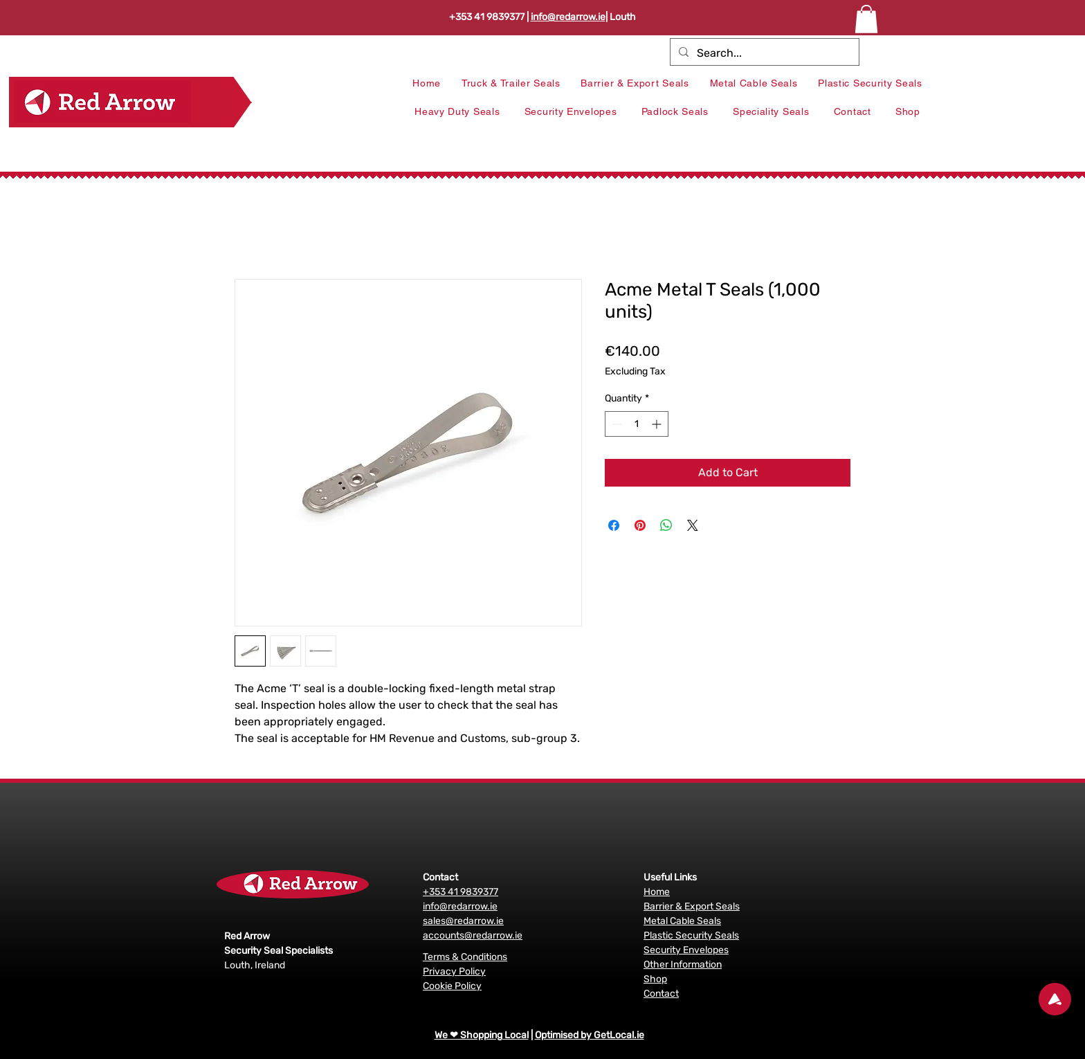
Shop (655, 979)
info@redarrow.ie (568, 17)
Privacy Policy (454, 971)
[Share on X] (692, 525)
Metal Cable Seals (682, 921)
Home (657, 892)
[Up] (1055, 999)
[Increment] (657, 424)
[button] (866, 19)
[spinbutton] (636, 424)
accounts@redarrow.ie (472, 935)
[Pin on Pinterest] (640, 525)
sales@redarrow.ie (463, 921)
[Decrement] (615, 424)
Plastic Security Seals (691, 935)
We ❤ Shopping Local (482, 1035)
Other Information (683, 964)
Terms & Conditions (465, 957)
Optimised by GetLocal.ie (589, 1035)
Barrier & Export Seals (692, 906)
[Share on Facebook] (613, 525)
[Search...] (763, 53)
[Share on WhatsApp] (666, 525)
